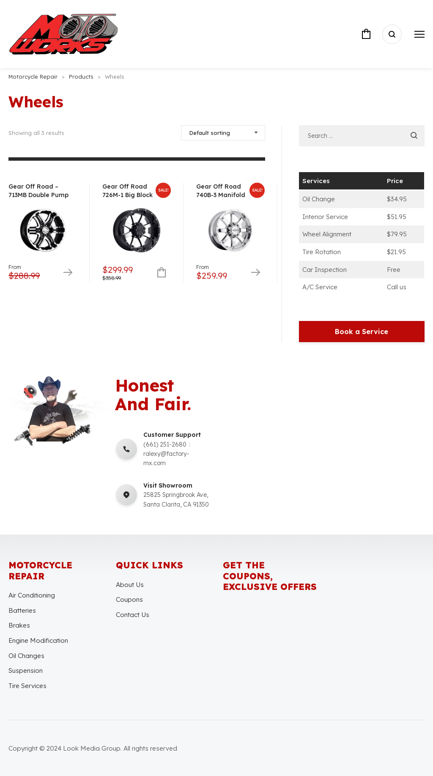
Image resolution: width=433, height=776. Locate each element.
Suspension (25, 670)
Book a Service (361, 331)
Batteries (22, 610)
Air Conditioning (31, 595)
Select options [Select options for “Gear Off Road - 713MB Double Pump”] (67, 272)
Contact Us (132, 615)
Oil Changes (26, 656)
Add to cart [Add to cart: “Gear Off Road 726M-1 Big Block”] (161, 272)
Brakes (19, 625)
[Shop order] (223, 132)
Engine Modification (38, 640)
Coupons (129, 599)
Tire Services (27, 686)
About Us (130, 585)
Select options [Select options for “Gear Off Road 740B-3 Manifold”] (255, 272)
